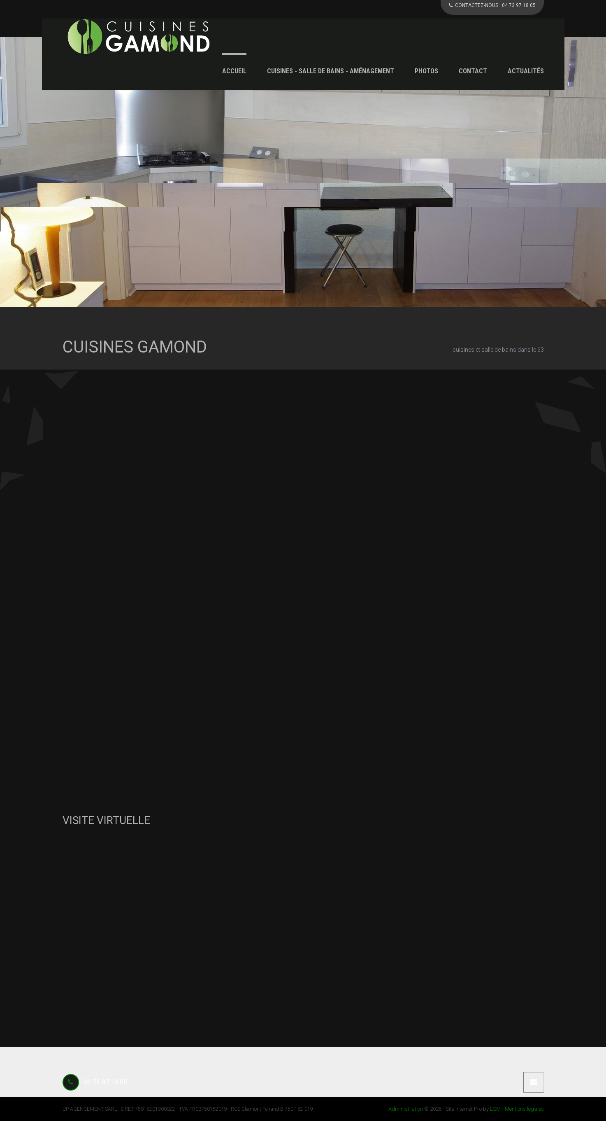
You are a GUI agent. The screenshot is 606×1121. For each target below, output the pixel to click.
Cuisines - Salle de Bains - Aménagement (330, 71)
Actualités (526, 71)
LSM (495, 1109)
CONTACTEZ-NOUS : (492, 5)
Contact (473, 71)
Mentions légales (524, 1109)
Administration (405, 1109)
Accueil (234, 71)
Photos (426, 71)
